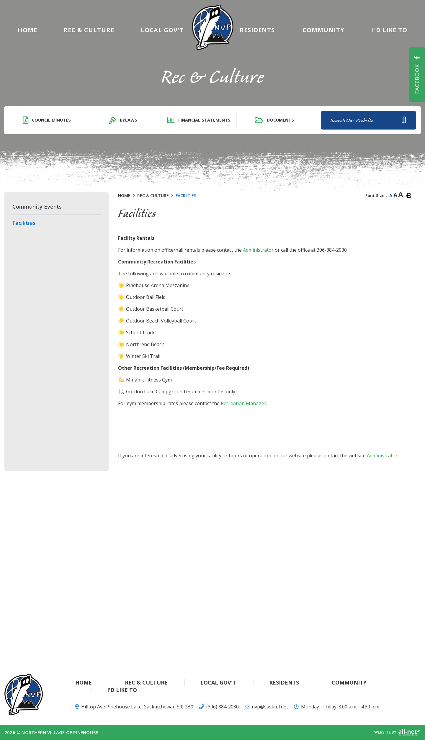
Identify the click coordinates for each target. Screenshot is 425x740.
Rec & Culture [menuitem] (88, 30)
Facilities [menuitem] (23, 222)
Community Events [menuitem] (37, 206)
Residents (284, 682)
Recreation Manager (243, 403)
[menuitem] (27, 30)
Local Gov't (218, 682)
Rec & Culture (153, 195)
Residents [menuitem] (257, 30)
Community (349, 682)
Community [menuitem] (323, 30)
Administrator (258, 250)
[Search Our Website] (368, 120)
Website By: (397, 732)
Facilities (186, 195)
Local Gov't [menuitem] (162, 30)
